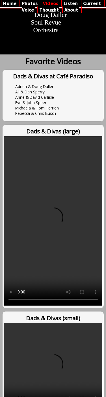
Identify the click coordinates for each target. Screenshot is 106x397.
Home (9, 3)
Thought (49, 9)
